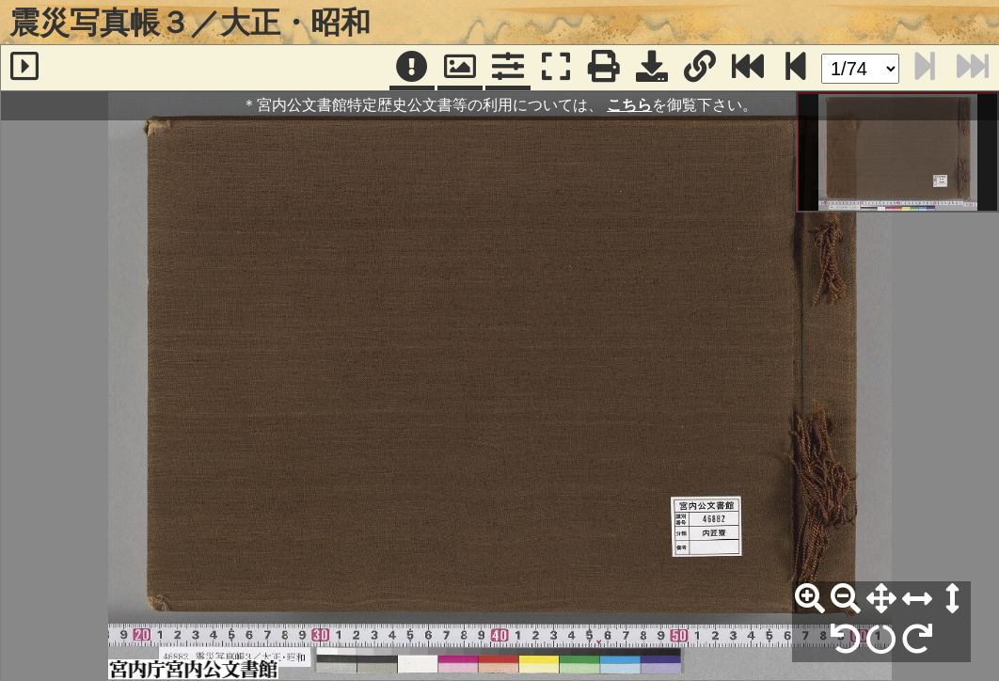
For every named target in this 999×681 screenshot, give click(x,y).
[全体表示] (881, 599)
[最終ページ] (747, 67)
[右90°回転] (917, 639)
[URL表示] (699, 67)
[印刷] (603, 67)
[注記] (412, 67)
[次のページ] (795, 67)
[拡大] (810, 599)
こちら (629, 105)
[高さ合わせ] (953, 599)
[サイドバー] (24, 67)
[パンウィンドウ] (460, 67)
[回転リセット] (881, 639)
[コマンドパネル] (508, 67)
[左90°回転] (846, 639)
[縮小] (846, 599)
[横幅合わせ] (917, 599)
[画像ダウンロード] (651, 67)
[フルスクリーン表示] (556, 67)
